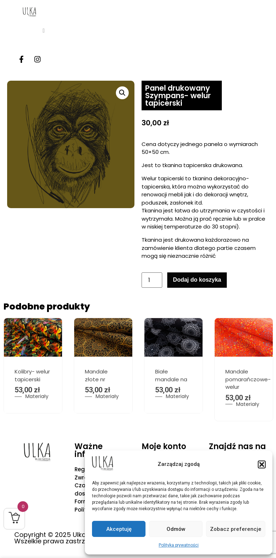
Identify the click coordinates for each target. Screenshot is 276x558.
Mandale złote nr (96, 375)
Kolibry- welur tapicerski (32, 375)
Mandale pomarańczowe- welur (248, 379)
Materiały (36, 396)
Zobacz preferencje (235, 529)
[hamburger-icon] (44, 31)
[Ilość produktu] (152, 280)
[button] (261, 464)
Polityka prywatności (179, 545)
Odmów (176, 529)
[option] (103, 366)
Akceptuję (119, 529)
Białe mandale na (171, 375)
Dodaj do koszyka (197, 280)
